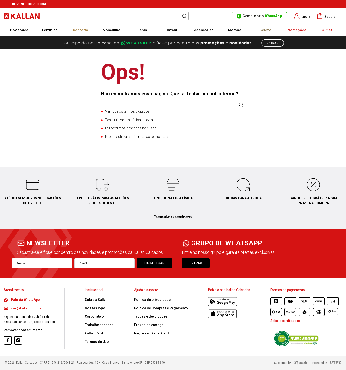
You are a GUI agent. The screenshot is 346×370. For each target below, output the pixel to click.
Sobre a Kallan (96, 300)
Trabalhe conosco (99, 325)
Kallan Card (94, 333)
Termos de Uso (97, 342)
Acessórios (203, 30)
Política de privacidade (152, 300)
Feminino (50, 30)
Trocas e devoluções (150, 316)
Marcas (234, 30)
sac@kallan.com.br (23, 308)
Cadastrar (154, 263)
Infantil (173, 30)
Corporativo (94, 316)
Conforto (80, 30)
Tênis (142, 30)
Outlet (327, 30)
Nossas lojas (95, 308)
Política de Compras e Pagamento (161, 308)
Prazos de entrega (148, 325)
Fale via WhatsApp (22, 300)
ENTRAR (195, 263)
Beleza (265, 30)
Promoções (296, 30)
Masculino (111, 30)
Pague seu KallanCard (151, 333)
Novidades (19, 30)
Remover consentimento (23, 330)
